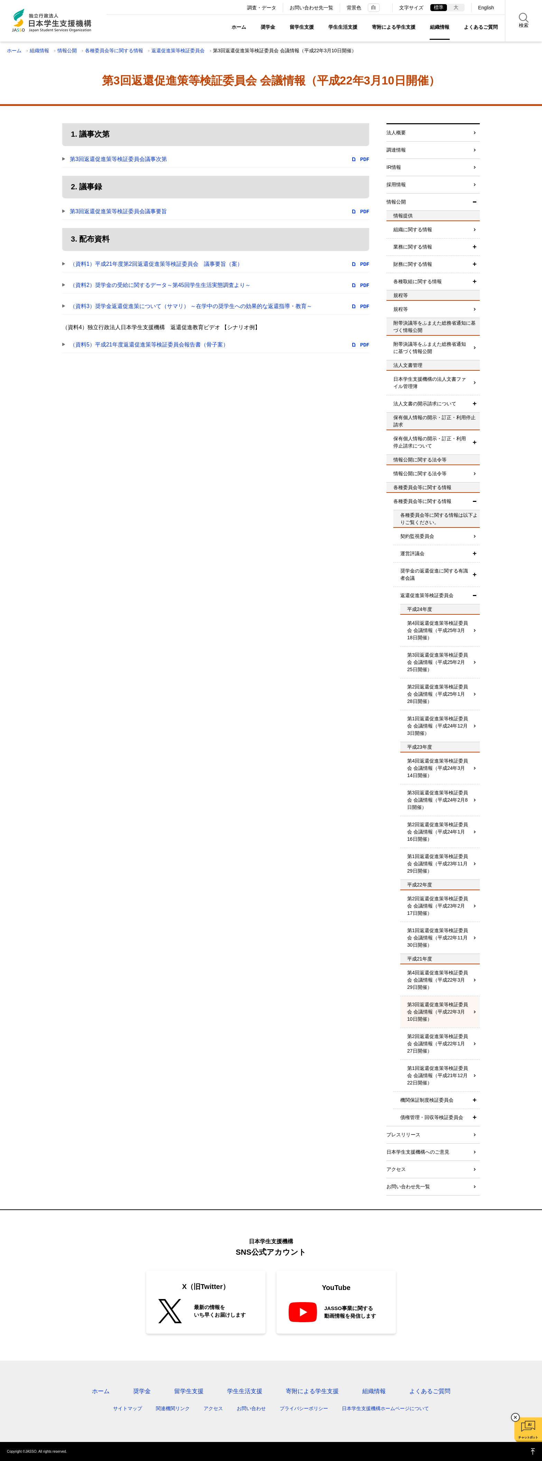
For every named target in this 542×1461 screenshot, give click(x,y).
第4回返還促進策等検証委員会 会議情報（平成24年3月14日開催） (437, 768)
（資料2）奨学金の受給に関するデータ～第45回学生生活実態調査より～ (160, 285)
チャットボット (528, 1437)
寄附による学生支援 (393, 27)
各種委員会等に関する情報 (114, 50)
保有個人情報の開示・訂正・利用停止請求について (429, 442)
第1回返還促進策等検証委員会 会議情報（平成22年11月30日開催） (437, 938)
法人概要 (396, 132)
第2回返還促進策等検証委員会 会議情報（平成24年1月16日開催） (437, 832)
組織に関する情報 (412, 229)
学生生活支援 (342, 27)
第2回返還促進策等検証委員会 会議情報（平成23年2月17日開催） (437, 906)
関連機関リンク (173, 1408)
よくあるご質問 (481, 27)
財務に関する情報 (412, 264)
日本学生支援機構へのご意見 (417, 1152)
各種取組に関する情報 (417, 281)
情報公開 (67, 50)
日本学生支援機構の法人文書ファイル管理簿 (429, 382)
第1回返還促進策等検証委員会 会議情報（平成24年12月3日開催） (437, 726)
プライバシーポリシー (304, 1408)
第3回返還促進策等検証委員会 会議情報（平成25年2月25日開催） (437, 662)
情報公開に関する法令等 (420, 473)
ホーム (239, 27)
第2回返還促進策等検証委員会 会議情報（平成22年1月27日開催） (437, 1044)
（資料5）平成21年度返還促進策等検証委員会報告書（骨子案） (149, 345)
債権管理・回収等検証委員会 (431, 1117)
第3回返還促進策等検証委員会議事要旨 (118, 211)
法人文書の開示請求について (424, 403)
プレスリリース (403, 1134)
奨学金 (268, 27)
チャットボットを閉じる (515, 1417)
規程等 (400, 309)
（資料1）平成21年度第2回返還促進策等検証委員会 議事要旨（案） (156, 264)
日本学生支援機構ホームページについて (385, 1408)
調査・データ (261, 7)
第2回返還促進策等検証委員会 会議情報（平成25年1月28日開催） (437, 694)
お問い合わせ (251, 1408)
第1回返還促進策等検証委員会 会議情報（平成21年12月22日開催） (437, 1075)
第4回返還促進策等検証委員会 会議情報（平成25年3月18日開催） (437, 630)
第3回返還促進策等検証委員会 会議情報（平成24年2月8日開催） (437, 800)
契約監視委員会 (417, 536)
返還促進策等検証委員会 (178, 50)
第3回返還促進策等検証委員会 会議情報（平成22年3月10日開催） (437, 1012)
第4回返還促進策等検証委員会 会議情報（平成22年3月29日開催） (437, 980)
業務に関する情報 (412, 247)
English (486, 7)
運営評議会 (412, 553)
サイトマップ (127, 1408)
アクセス (396, 1169)
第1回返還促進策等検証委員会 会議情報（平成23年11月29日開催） (437, 864)
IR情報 (393, 167)
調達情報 (396, 150)
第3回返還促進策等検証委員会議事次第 (118, 159)
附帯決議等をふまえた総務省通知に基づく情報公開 (429, 347)
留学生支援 (302, 27)
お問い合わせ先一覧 (311, 7)
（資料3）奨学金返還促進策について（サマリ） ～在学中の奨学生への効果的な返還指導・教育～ (191, 306)
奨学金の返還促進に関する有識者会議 (434, 574)
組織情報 (439, 27)
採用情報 (396, 184)
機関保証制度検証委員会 (427, 1100)
